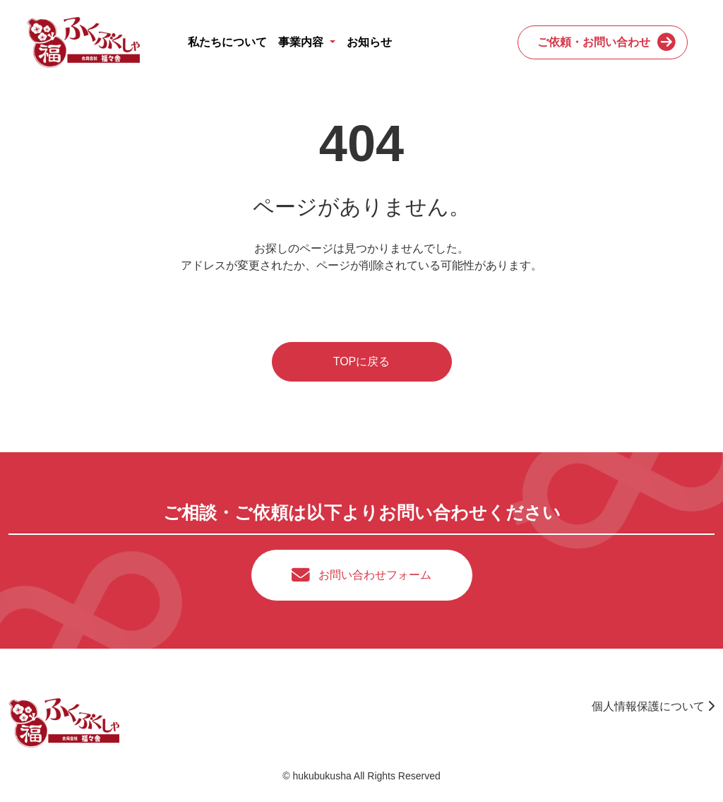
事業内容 (302, 42)
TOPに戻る (361, 361)
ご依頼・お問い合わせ (593, 42)
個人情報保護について (653, 706)
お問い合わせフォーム (374, 575)
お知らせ (369, 42)
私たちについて (227, 42)
